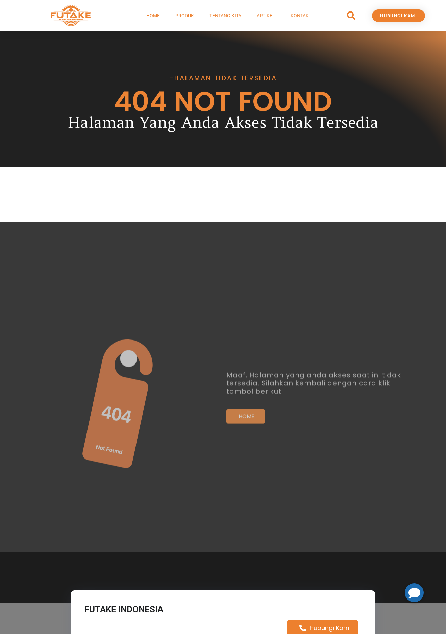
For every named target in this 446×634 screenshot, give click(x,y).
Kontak (300, 15)
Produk (184, 15)
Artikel (266, 15)
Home (153, 15)
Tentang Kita (225, 15)
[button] (351, 15)
